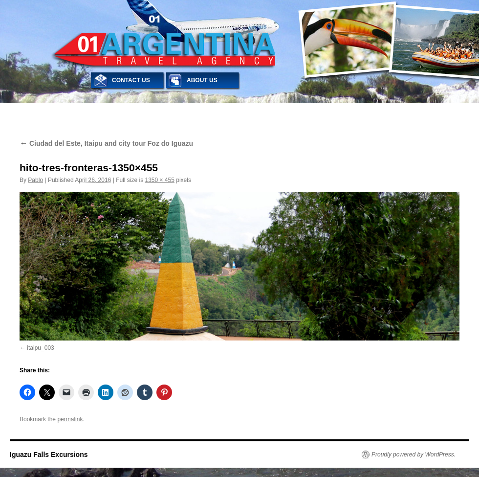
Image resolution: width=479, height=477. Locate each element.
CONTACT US (131, 80)
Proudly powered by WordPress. (413, 454)
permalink (70, 419)
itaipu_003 (40, 347)
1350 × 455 (159, 180)
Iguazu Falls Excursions (49, 454)
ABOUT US (202, 80)
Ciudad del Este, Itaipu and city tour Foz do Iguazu (106, 143)
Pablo (35, 180)
